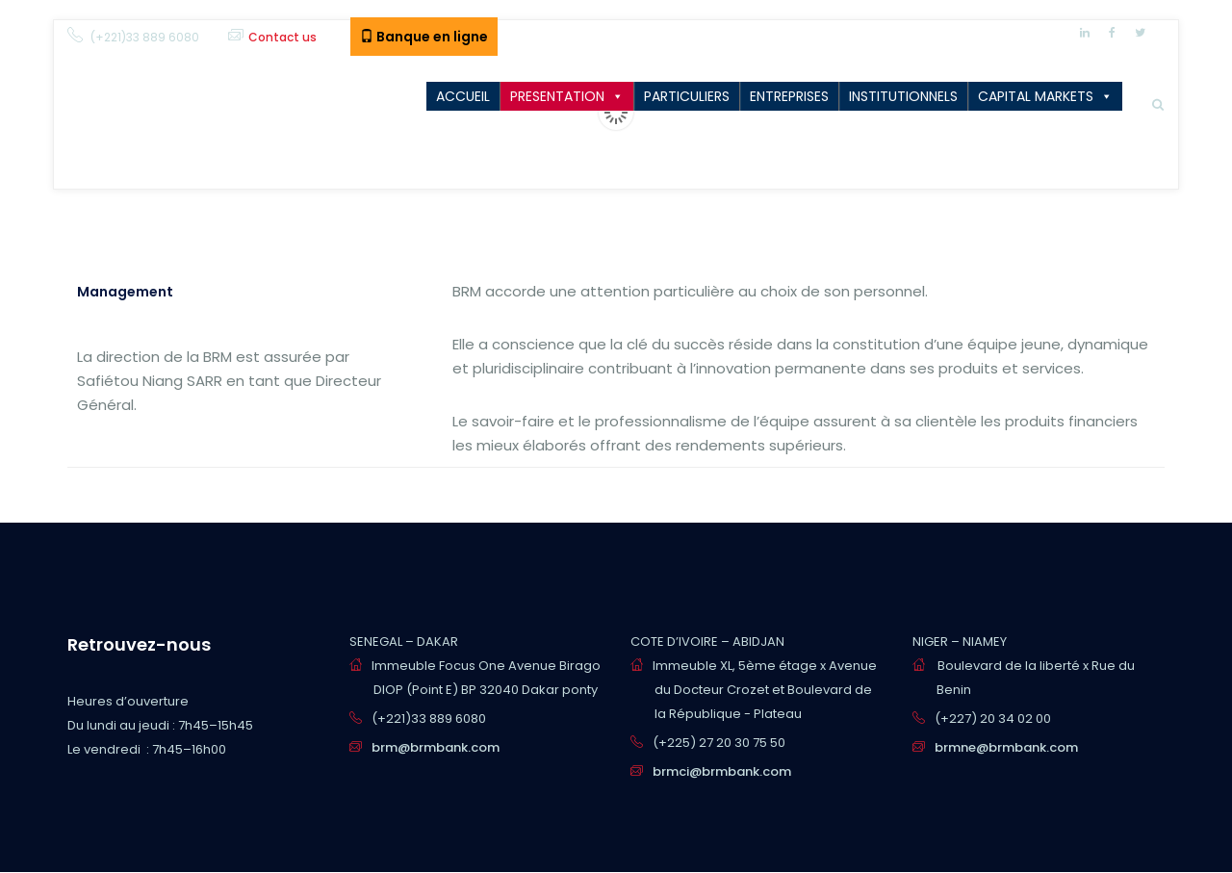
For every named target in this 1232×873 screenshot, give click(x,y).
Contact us (282, 37)
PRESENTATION (557, 96)
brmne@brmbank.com (1006, 747)
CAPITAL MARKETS (1035, 96)
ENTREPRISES (789, 96)
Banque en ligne (424, 36)
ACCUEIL (463, 96)
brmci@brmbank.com (722, 771)
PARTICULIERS (687, 96)
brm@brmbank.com (436, 747)
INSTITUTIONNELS (903, 96)
